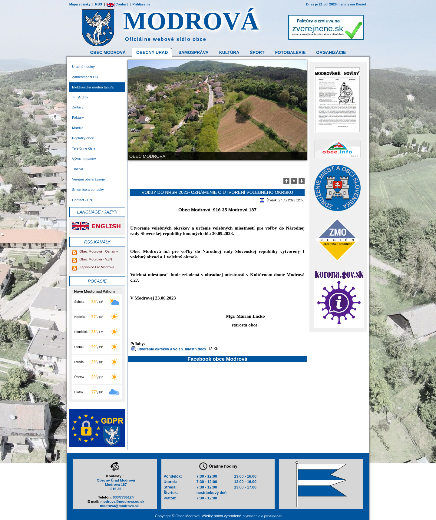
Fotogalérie (290, 52)
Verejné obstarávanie (88, 179)
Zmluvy (77, 107)
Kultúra (229, 52)
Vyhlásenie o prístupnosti (262, 516)
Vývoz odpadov (84, 159)
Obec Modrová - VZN (92, 259)
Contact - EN (82, 200)
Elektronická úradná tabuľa (93, 87)
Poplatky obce (83, 138)
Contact (117, 4)
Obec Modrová (108, 52)
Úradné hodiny (83, 66)
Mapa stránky (80, 4)
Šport (257, 52)
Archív (83, 97)
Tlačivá (77, 169)
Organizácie (331, 52)
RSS (98, 4)
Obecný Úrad (152, 52)
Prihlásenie (141, 4)
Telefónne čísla (83, 148)
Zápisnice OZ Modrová (93, 267)
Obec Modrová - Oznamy (95, 251)
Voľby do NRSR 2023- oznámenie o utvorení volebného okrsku (217, 192)
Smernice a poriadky (88, 189)
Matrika (78, 128)
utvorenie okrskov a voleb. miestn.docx (171, 349)
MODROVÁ (191, 21)
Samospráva (193, 52)
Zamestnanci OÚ (85, 77)
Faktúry (78, 117)
